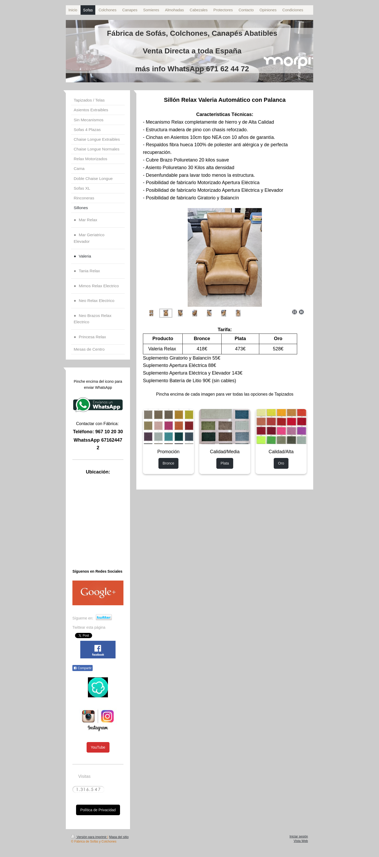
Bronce (168, 463)
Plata (225, 463)
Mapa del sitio (119, 837)
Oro (281, 463)
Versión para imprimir (89, 837)
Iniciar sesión (299, 836)
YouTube (98, 747)
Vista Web (301, 841)
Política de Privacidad (98, 810)
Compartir (82, 668)
